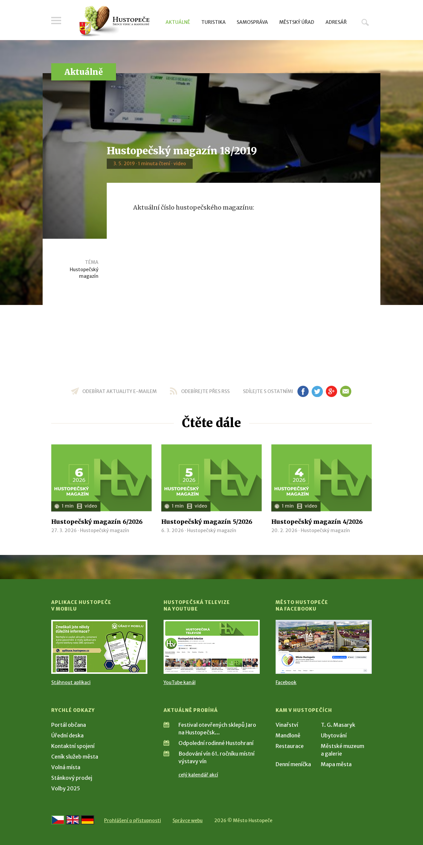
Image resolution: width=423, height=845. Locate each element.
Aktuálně (178, 22)
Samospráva (252, 22)
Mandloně (288, 735)
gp (331, 391)
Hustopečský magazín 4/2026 (317, 521)
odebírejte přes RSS (205, 391)
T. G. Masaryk (338, 724)
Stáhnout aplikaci (71, 682)
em (345, 391)
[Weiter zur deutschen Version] (87, 819)
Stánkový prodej (71, 777)
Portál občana (68, 724)
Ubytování (334, 735)
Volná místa (65, 767)
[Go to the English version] (72, 819)
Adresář (336, 22)
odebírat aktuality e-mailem (119, 391)
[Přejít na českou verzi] (57, 819)
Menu (56, 20)
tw (317, 391)
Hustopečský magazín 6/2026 (97, 521)
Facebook (286, 682)
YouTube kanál (180, 682)
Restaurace (290, 746)
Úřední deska (67, 735)
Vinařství (287, 724)
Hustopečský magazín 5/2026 (206, 521)
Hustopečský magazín (84, 273)
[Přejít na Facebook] (324, 647)
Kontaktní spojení (73, 746)
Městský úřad (296, 22)
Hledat (365, 22)
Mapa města (336, 764)
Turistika (213, 22)
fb (303, 391)
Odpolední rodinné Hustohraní (215, 743)
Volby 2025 (65, 788)
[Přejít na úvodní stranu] (114, 21)
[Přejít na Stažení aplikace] (99, 647)
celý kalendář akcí (198, 775)
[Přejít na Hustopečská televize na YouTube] (212, 647)
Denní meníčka (293, 764)
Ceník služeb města (74, 756)
